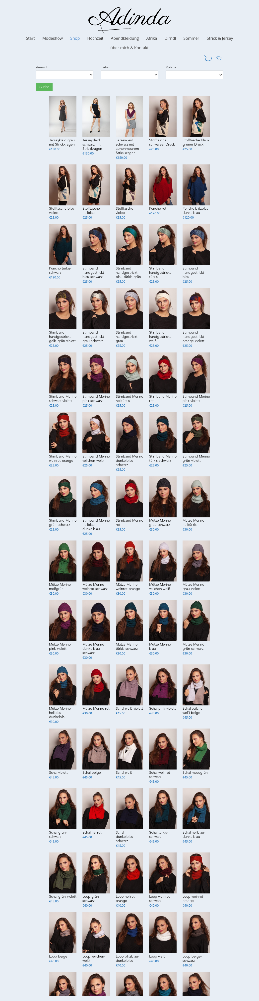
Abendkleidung (125, 38)
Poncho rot (157, 208)
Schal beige (91, 772)
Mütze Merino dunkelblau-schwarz (93, 649)
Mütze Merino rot (96, 708)
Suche (44, 87)
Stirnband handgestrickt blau (193, 273)
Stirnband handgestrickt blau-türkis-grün (128, 273)
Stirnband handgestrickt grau (126, 337)
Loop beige (58, 956)
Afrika (151, 38)
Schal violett (58, 772)
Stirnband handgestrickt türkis (160, 273)
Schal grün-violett (62, 896)
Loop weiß (157, 956)
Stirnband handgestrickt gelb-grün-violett (62, 337)
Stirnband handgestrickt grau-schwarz (93, 337)
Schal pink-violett (162, 708)
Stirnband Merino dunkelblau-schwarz (129, 461)
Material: (171, 67)
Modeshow (52, 38)
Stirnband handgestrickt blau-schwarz (93, 273)
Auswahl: (42, 67)
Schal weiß (124, 772)
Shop (75, 38)
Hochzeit (95, 38)
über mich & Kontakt (129, 47)
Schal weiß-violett (129, 708)
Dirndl (170, 38)
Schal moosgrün (195, 772)
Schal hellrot (92, 832)
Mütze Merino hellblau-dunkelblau (60, 713)
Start (30, 38)
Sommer (191, 38)
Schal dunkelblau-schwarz (125, 837)
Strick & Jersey (220, 38)
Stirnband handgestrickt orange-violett (193, 337)
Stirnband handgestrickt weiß (160, 337)
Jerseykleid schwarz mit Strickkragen (92, 145)
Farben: (106, 67)
